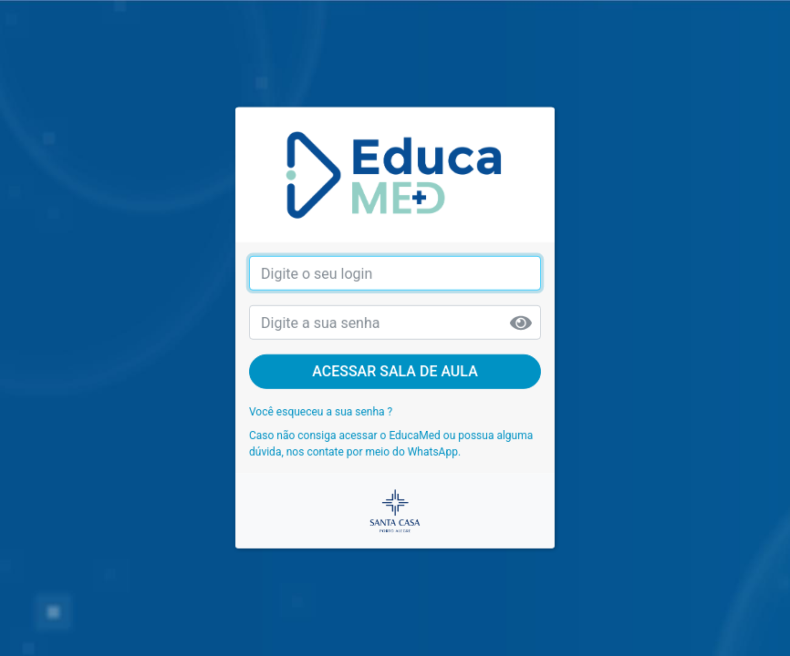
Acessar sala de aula (395, 371)
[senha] (395, 322)
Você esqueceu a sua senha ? (320, 411)
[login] (395, 273)
